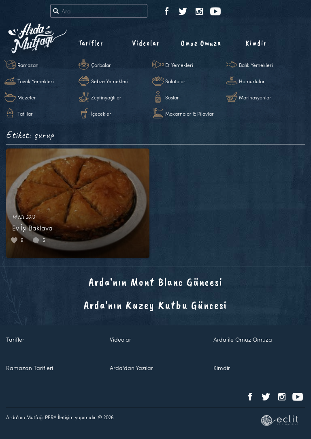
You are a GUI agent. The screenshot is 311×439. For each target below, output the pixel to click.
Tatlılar (25, 113)
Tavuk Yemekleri (35, 81)
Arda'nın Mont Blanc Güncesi (156, 282)
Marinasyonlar (255, 97)
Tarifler (91, 43)
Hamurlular (252, 81)
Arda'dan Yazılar (131, 368)
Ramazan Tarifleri (29, 368)
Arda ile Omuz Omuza (242, 339)
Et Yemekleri (179, 65)
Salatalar (175, 81)
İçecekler (101, 113)
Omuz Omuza (201, 43)
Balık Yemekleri (256, 65)
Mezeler (26, 97)
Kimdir (256, 43)
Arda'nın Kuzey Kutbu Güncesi (155, 305)
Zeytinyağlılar (106, 97)
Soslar (172, 97)
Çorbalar (101, 65)
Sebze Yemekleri (109, 81)
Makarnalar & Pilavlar (189, 113)
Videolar (146, 43)
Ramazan (27, 65)
